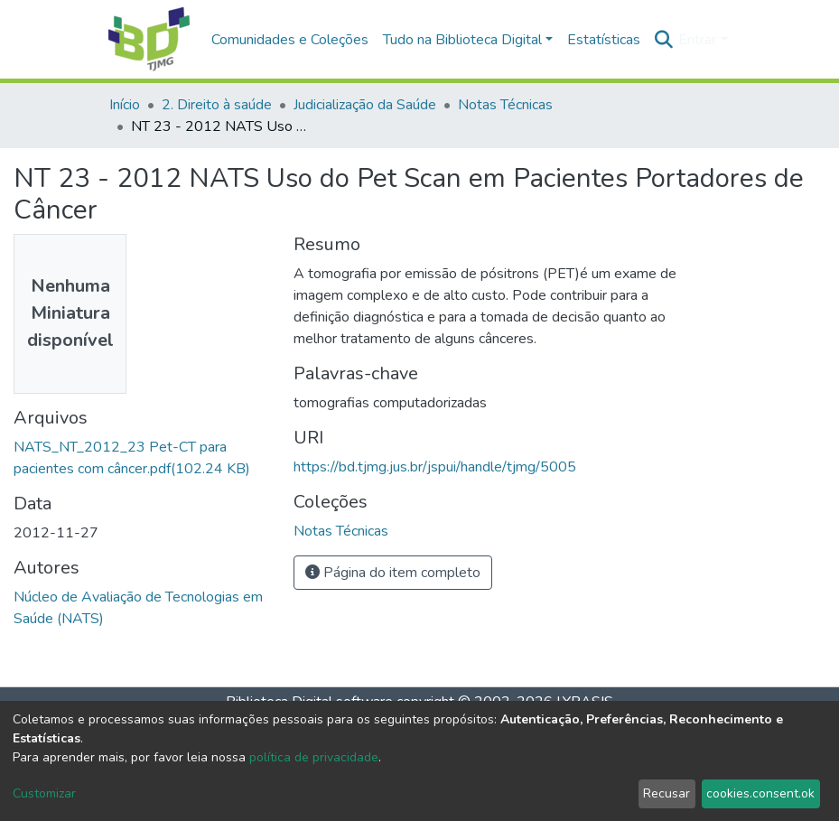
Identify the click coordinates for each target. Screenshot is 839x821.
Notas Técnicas (505, 105)
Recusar (666, 793)
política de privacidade (313, 757)
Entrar (697, 40)
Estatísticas (603, 40)
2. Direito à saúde (217, 105)
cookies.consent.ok (760, 793)
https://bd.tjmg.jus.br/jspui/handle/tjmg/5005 (435, 467)
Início (124, 105)
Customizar (44, 793)
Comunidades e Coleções (289, 40)
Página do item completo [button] (392, 573)
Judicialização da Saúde (365, 105)
